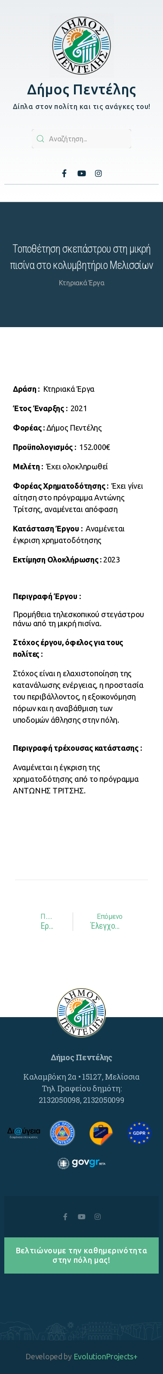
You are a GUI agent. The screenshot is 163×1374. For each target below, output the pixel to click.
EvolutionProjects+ (106, 1356)
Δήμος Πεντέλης (81, 89)
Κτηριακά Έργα (82, 283)
